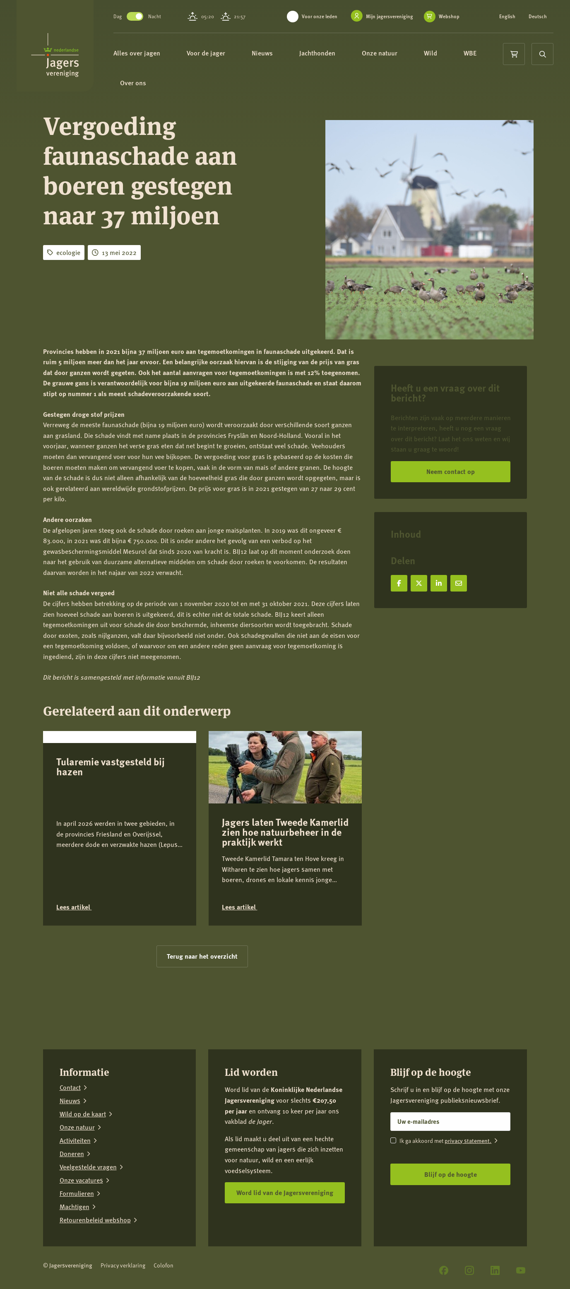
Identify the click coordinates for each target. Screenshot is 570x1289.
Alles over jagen (140, 53)
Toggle (135, 16)
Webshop (449, 16)
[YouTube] (520, 1270)
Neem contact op (450, 471)
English (507, 16)
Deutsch (538, 16)
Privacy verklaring (123, 1265)
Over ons (137, 82)
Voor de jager (210, 53)
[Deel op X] (419, 583)
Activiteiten (75, 1140)
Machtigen (74, 1206)
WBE (474, 53)
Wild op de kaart (83, 1114)
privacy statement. (468, 1140)
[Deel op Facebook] (399, 583)
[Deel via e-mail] (458, 583)
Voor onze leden (319, 16)
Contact (70, 1087)
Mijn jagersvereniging (389, 16)
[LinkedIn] (495, 1270)
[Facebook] (443, 1270)
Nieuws (266, 53)
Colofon (163, 1265)
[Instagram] (469, 1270)
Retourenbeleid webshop (95, 1220)
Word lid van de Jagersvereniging (284, 1192)
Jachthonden (321, 53)
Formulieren (77, 1193)
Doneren (72, 1153)
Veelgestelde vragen (88, 1167)
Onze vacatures (81, 1180)
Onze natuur (383, 53)
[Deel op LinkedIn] (439, 583)
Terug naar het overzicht (202, 956)
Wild (434, 53)
